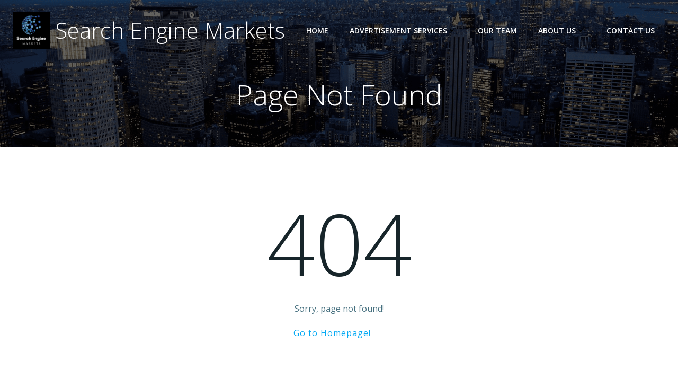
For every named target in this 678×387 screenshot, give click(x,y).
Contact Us (630, 30)
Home (317, 30)
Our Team (497, 30)
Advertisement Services (403, 30)
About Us (561, 30)
